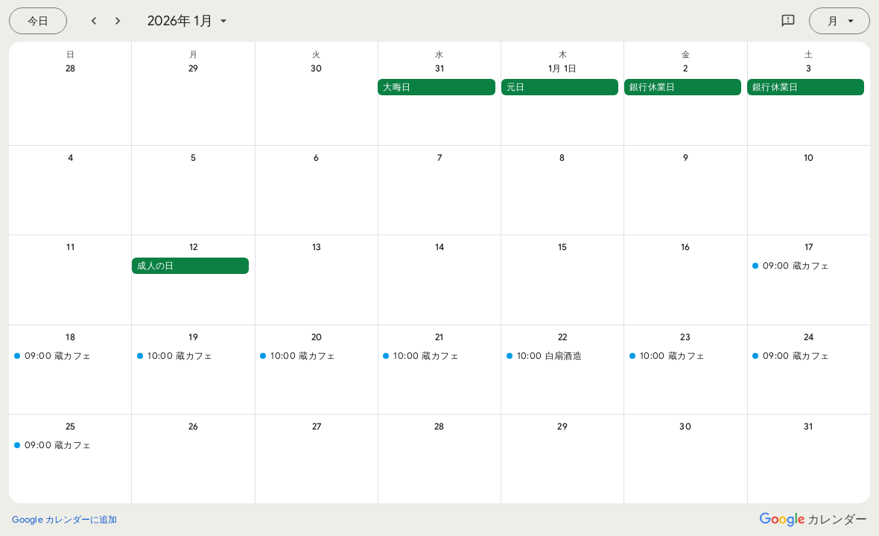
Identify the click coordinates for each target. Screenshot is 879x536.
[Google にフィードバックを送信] (788, 21)
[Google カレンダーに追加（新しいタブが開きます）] (65, 520)
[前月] (94, 21)
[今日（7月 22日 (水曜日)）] (38, 20)
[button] (436, 87)
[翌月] (118, 21)
